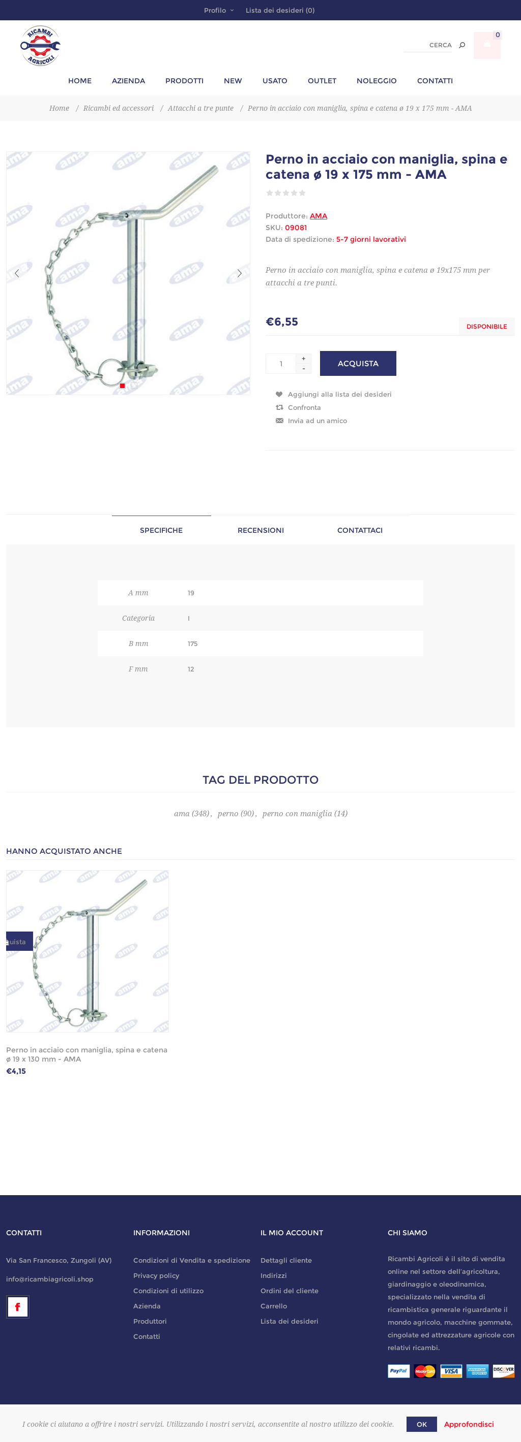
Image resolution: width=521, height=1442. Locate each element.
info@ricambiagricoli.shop (50, 1279)
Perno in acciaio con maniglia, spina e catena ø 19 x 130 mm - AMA (86, 1054)
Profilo (215, 10)
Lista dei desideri (289, 1321)
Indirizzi (273, 1275)
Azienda (147, 1306)
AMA (318, 215)
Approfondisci (469, 1424)
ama (182, 813)
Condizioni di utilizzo (168, 1291)
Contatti (146, 1336)
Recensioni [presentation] (261, 530)
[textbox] (427, 45)
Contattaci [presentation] (360, 530)
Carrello (273, 1306)
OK (422, 1424)
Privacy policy (156, 1275)
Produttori (150, 1321)
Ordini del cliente (289, 1291)
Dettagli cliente (286, 1260)
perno (228, 813)
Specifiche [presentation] (161, 530)
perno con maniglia (297, 813)
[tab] (161, 530)
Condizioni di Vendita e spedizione (191, 1260)
